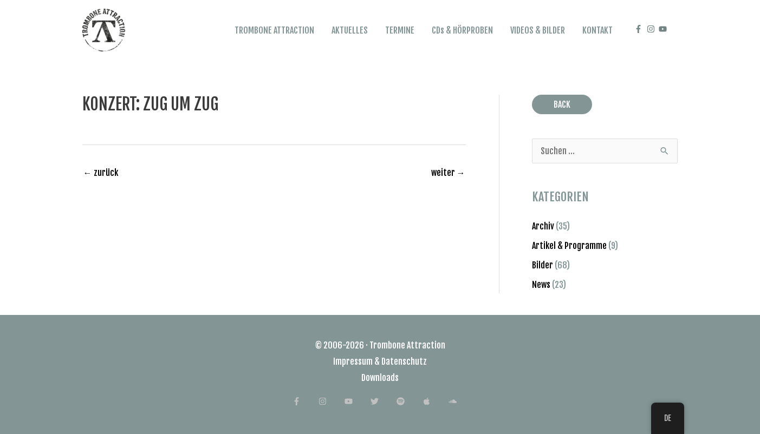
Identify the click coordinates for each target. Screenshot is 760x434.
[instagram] (652, 29)
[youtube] (664, 29)
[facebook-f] (639, 29)
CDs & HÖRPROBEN (462, 30)
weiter (448, 172)
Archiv (543, 226)
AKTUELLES (350, 30)
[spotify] (409, 401)
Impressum (353, 361)
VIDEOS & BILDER (537, 30)
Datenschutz (404, 361)
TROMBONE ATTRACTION (274, 30)
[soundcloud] (458, 401)
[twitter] (383, 401)
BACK (562, 104)
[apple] (435, 401)
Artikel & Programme (569, 245)
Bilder (542, 265)
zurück (100, 172)
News (541, 284)
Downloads (380, 377)
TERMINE (399, 30)
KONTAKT (597, 30)
